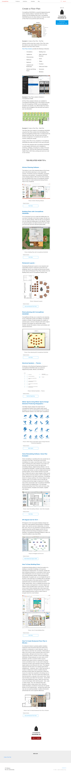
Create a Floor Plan (7, 757)
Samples (33, 1)
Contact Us (64, 767)
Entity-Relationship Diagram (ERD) (30, 558)
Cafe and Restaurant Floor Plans (31, 306)
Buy (39, 1)
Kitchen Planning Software (30, 167)
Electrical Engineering (31, 396)
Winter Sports (30, 448)
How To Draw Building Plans (31, 564)
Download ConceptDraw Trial (62, 22)
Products (18, 1)
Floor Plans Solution (27, 48)
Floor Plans (31, 205)
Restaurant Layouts (28, 263)
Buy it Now (36, 738)
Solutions (25, 1)
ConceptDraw (5, 1)
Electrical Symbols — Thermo (31, 363)
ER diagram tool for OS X (30, 519)
